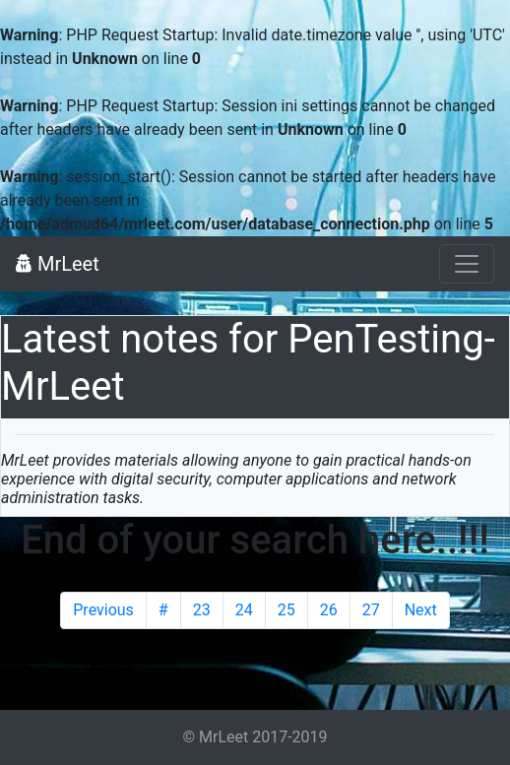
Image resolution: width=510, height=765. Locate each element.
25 (286, 610)
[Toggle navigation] (466, 264)
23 (202, 610)
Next (421, 610)
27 (371, 610)
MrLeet (57, 264)
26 (329, 610)
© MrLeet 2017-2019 (254, 737)
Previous (103, 610)
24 (244, 610)
